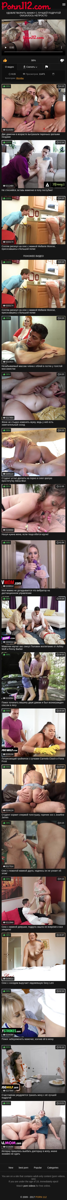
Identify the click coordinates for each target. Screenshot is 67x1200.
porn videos (29, 1185)
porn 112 (41, 1197)
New (11, 1167)
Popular (38, 1167)
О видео (9, 67)
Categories (52, 1167)
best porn (23, 1167)
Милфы (20, 78)
